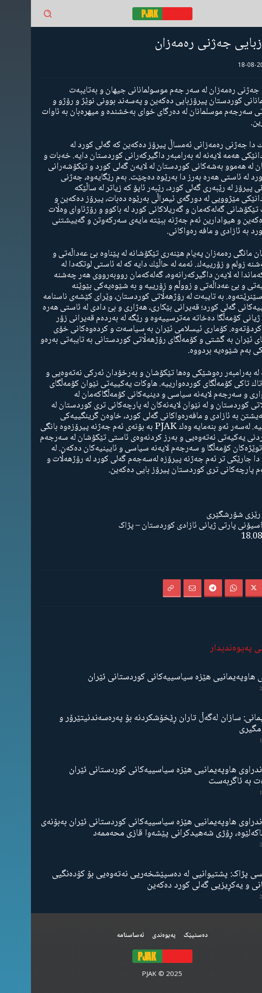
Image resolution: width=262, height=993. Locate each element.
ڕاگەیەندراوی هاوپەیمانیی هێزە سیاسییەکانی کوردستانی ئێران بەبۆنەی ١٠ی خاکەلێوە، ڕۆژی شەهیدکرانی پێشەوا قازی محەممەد (131, 827)
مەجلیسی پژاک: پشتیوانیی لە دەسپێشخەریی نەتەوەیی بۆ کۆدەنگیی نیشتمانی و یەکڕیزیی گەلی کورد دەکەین (137, 879)
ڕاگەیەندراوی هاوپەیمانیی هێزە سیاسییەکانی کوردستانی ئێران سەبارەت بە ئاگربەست (145, 775)
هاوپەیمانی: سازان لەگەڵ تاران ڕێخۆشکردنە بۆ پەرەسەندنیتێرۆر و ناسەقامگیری (140, 723)
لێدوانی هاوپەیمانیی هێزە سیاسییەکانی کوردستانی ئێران (155, 677)
